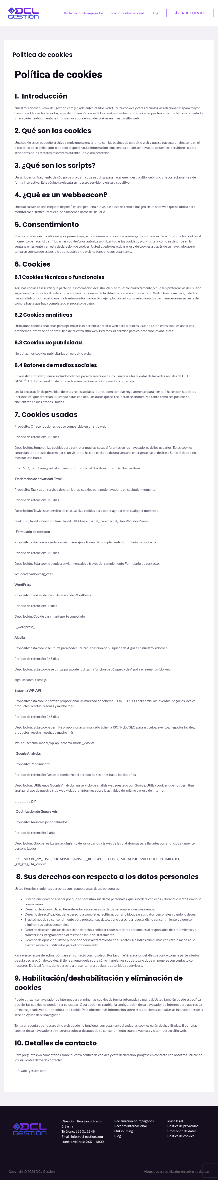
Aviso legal (175, 1121)
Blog (117, 1136)
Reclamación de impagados (134, 1121)
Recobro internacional (130, 1126)
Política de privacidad (183, 1126)
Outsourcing (123, 1131)
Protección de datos (181, 1131)
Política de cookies (180, 1136)
